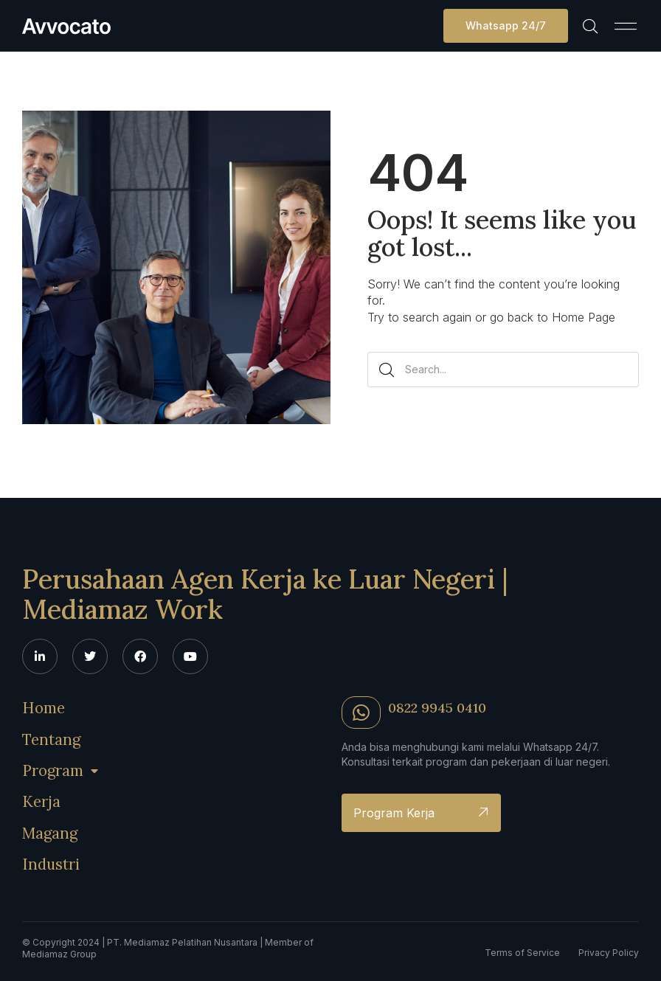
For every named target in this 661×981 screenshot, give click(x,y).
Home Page (583, 317)
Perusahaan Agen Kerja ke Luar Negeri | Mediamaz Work (265, 593)
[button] (625, 26)
